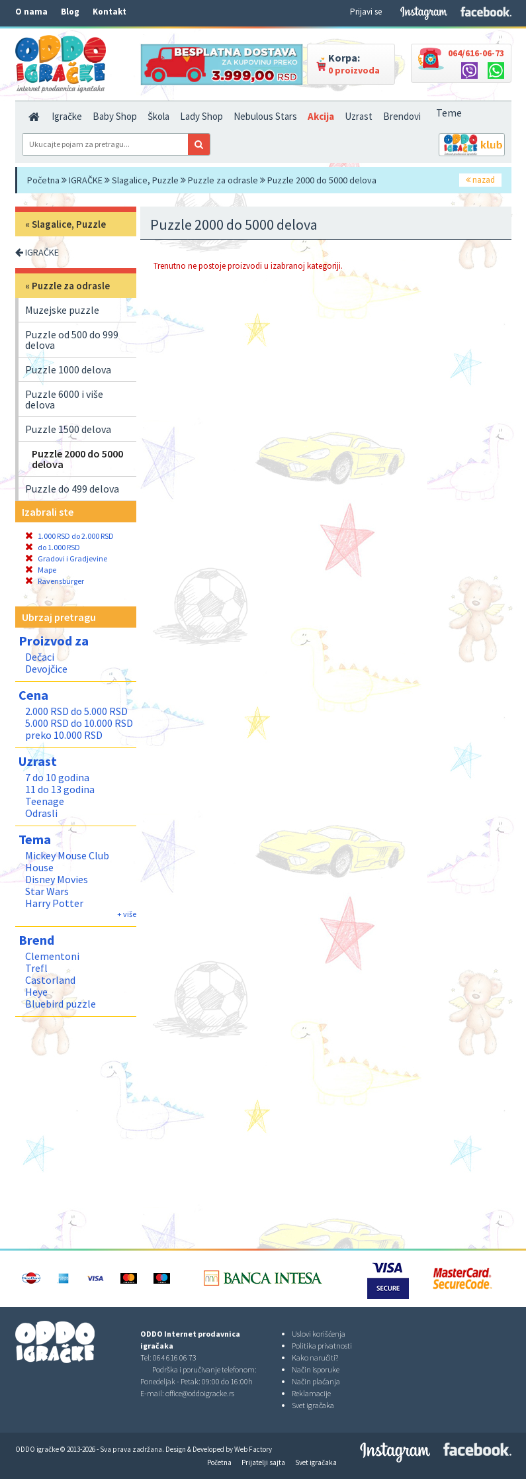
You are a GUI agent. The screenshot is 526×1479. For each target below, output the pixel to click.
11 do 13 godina (60, 789)
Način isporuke (315, 1369)
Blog (70, 11)
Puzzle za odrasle (223, 180)
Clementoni (52, 956)
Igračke (67, 116)
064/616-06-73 (476, 53)
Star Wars (47, 891)
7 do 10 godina (57, 777)
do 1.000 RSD (52, 547)
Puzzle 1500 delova (68, 429)
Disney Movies (56, 879)
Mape (40, 570)
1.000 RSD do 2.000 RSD (69, 536)
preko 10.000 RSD (64, 735)
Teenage (44, 801)
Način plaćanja (316, 1381)
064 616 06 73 (175, 1357)
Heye (36, 992)
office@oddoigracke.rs (199, 1393)
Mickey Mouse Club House (67, 861)
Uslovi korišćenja (318, 1334)
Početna (43, 180)
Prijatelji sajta (263, 1462)
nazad (480, 179)
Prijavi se (366, 11)
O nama (31, 11)
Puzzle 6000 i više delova (64, 399)
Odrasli (41, 813)
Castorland (50, 980)
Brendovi (402, 116)
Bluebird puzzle (60, 1004)
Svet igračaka (313, 1405)
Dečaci (39, 657)
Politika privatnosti (322, 1346)
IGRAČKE (86, 180)
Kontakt (109, 11)
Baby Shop (115, 116)
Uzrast (359, 116)
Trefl (36, 968)
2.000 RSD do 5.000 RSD (76, 711)
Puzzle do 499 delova (72, 488)
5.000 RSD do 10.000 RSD (79, 723)
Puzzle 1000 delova (68, 369)
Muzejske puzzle (62, 309)
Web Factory (253, 1449)
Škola (158, 116)
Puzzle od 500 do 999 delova (71, 340)
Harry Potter (54, 903)
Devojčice (46, 669)
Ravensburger (54, 581)
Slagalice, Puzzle (145, 180)
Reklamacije (311, 1393)
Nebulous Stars (265, 116)
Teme (449, 112)
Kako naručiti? (315, 1357)
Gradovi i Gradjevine (66, 558)
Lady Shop (201, 116)
